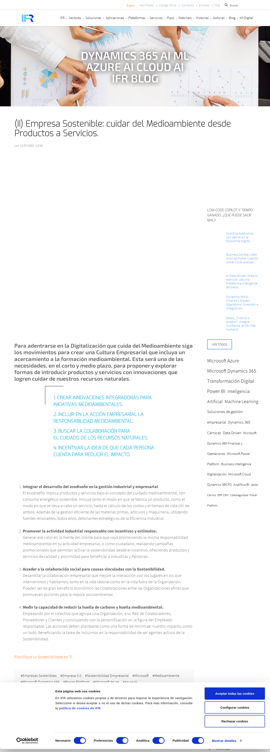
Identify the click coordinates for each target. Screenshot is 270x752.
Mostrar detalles (224, 743)
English (131, 5)
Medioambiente (167, 675)
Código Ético (167, 5)
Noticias (219, 17)
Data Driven (232, 432)
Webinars (185, 17)
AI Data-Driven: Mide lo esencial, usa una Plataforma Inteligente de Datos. (242, 281)
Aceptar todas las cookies (234, 696)
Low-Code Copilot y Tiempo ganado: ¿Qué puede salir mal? (230, 215)
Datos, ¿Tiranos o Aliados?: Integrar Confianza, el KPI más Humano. (241, 323)
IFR (62, 17)
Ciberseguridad (239, 495)
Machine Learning (241, 401)
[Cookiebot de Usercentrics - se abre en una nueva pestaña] (27, 744)
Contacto (187, 5)
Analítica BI (241, 484)
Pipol (170, 17)
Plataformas (136, 17)
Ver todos (219, 344)
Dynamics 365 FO (219, 484)
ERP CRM (222, 495)
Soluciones (93, 17)
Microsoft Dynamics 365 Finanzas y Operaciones (231, 443)
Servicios (156, 17)
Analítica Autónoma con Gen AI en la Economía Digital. (239, 237)
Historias (202, 17)
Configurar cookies (234, 710)
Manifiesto (146, 5)
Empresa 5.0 (72, 675)
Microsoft (142, 675)
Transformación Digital (230, 381)
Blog (232, 17)
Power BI (216, 391)
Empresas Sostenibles (40, 675)
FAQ (217, 5)
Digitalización (217, 474)
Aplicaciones (115, 17)
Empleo (204, 5)
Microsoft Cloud (239, 474)
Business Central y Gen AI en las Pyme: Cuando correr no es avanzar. (242, 258)
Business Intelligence (236, 464)
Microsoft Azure (108, 681)
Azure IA (132, 681)
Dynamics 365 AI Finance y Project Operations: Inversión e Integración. (242, 302)
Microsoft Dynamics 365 (41, 681)
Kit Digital (246, 17)
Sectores (75, 17)
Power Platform (77, 681)
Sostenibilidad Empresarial (108, 675)
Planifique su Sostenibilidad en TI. (43, 656)
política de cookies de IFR (79, 711)
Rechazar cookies (234, 724)
